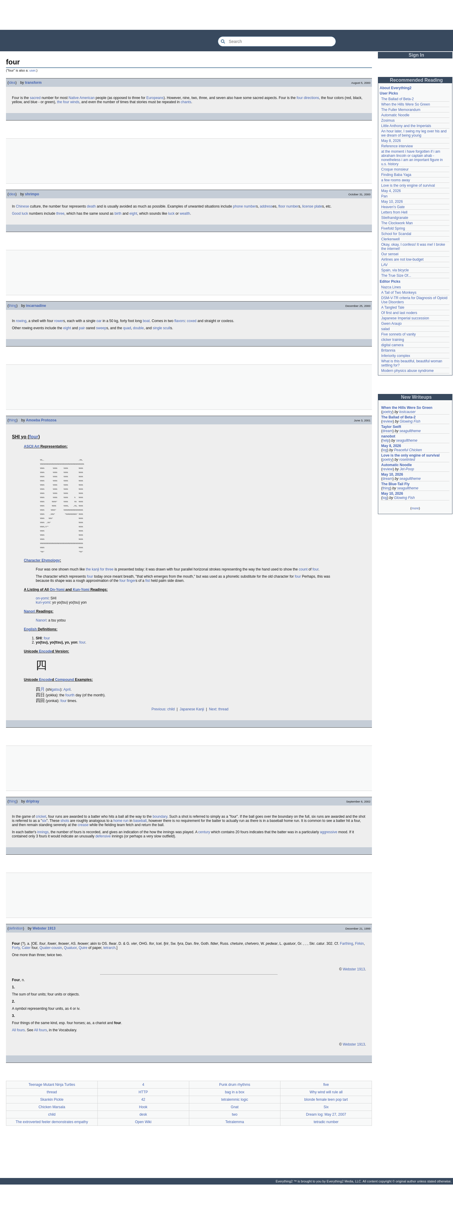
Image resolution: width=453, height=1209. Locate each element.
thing (12, 306)
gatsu (56, 711)
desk (143, 1136)
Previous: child (163, 731)
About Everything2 (396, 88)
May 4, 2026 (391, 191)
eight (133, 213)
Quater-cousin (51, 969)
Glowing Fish (410, 421)
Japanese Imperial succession (405, 318)
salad (385, 329)
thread (52, 1113)
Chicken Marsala (51, 1128)
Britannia (388, 350)
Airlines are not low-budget (402, 259)
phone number (244, 206)
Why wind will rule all (326, 1113)
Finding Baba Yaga (396, 175)
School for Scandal (396, 234)
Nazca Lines (391, 287)
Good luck (20, 213)
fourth (70, 717)
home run (121, 842)
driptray (32, 823)
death (91, 206)
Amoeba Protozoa (41, 420)
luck (171, 213)
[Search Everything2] (277, 41)
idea (12, 83)
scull (166, 328)
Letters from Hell (394, 212)
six (44, 842)
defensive (103, 858)
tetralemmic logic (234, 1121)
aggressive (328, 853)
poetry (387, 412)
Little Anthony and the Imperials (406, 126)
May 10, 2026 (392, 202)
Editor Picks (390, 281)
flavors (179, 321)
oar (99, 321)
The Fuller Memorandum (400, 110)
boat (146, 321)
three (60, 213)
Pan (384, 196)
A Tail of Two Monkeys (398, 292)
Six (326, 1128)
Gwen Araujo (391, 323)
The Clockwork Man (397, 223)
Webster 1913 (43, 950)
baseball (140, 842)
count (303, 591)
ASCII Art (31, 446)
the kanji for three (100, 591)
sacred (35, 98)
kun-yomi (43, 624)
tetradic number (326, 1143)
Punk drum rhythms (234, 1106)
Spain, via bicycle (395, 270)
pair (82, 328)
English (30, 651)
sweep (101, 328)
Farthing (346, 965)
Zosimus (388, 120)
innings (43, 853)
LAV (384, 265)
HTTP (143, 1113)
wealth (185, 213)
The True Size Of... (396, 275)
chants (186, 102)
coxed (191, 321)
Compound (64, 701)
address (266, 206)
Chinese (22, 206)
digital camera (392, 345)
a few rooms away (395, 180)
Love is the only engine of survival (408, 185)
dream (387, 431)
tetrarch (109, 969)
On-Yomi (57, 611)
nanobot (388, 436)
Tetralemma (234, 1143)
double (138, 328)
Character (32, 582)
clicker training (392, 340)
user (32, 70)
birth (117, 213)
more (415, 508)
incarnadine (36, 306)
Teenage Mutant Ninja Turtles (52, 1106)
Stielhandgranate (394, 218)
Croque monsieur (395, 169)
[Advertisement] (226, 14)
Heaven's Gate (393, 207)
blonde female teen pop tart (326, 1121)
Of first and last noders (399, 313)
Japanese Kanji (192, 731)
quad (127, 328)
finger (131, 602)
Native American (81, 98)
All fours (18, 1051)
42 (143, 1121)
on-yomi (42, 620)
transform (33, 83)
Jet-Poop (407, 469)
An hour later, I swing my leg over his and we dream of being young (413, 133)
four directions (308, 98)
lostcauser (407, 412)
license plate (312, 206)
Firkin (359, 965)
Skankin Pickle (51, 1121)
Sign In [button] (416, 55)
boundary (160, 838)
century (204, 853)
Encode (45, 673)
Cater (26, 969)
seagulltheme (410, 431)
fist (147, 602)
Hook (143, 1128)
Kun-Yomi (81, 611)
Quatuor (70, 969)
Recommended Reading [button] (416, 80)
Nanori (29, 633)
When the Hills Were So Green (405, 104)
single (157, 328)
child (52, 1136)
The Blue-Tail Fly (395, 484)
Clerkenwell (390, 239)
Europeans (155, 98)
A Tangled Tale (392, 307)
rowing (21, 321)
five (326, 1106)
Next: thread (218, 731)
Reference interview (397, 146)
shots (64, 842)
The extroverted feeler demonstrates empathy (51, 1143)
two (235, 1136)
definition (16, 950)
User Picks (389, 93)
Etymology (50, 582)
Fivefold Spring (393, 228)
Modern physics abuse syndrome (407, 371)
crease (83, 846)
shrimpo (32, 194)
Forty (16, 969)
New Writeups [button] (416, 397)
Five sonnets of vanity (398, 334)
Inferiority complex (395, 356)
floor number (288, 206)
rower (58, 321)
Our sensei (389, 254)
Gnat (234, 1128)
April (67, 711)
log (384, 450)
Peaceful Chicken (408, 450)
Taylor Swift (391, 427)
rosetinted (407, 459)
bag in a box (234, 1113)
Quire (83, 969)
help (385, 440)
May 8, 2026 (391, 141)
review (387, 421)
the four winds (68, 102)
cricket (41, 838)
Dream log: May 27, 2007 (326, 1136)
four (33, 436)
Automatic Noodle (395, 115)
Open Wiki (143, 1143)
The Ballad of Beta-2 (397, 99)
